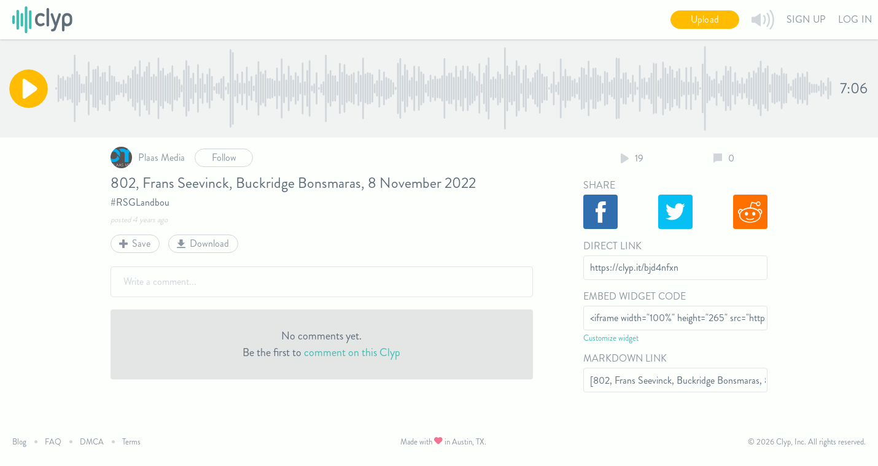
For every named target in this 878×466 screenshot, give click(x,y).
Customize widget (611, 338)
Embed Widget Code (634, 296)
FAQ (53, 442)
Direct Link (612, 246)
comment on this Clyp (352, 352)
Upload (705, 19)
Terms (131, 442)
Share (599, 185)
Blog (19, 442)
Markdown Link (625, 358)
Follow (224, 157)
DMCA (92, 442)
